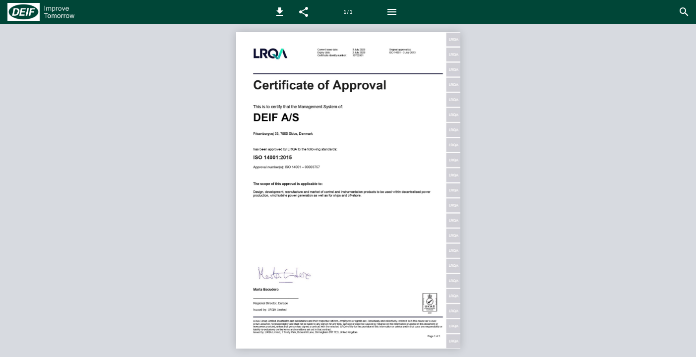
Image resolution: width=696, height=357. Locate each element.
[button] (280, 12)
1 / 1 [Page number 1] (348, 12)
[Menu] (392, 12)
